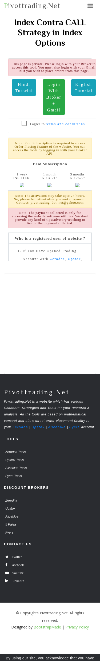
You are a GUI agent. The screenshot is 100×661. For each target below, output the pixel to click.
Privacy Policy (77, 627)
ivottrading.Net (32, 5)
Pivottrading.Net (37, 392)
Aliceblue (57, 427)
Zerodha (20, 427)
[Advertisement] (50, 324)
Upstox (38, 427)
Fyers (74, 427)
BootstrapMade (47, 627)
